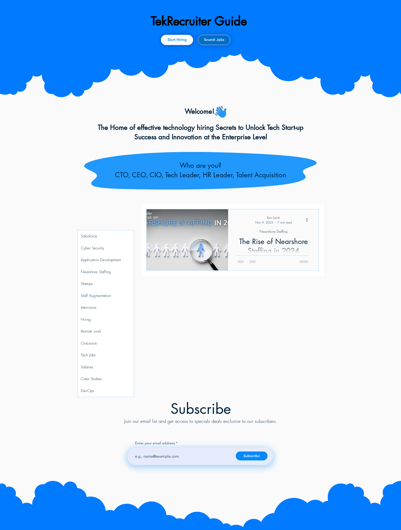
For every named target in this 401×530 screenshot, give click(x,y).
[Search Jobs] (214, 40)
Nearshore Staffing (273, 231)
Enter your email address (155, 443)
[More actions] (309, 220)
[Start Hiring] (177, 40)
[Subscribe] (252, 455)
